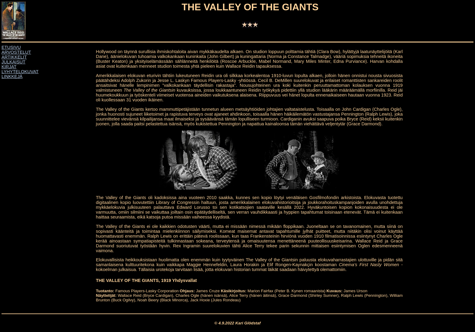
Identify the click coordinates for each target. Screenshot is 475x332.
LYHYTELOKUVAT (20, 71)
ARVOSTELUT (16, 52)
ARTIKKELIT (14, 57)
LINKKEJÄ (12, 76)
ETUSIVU (11, 47)
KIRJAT (9, 66)
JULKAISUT (13, 61)
